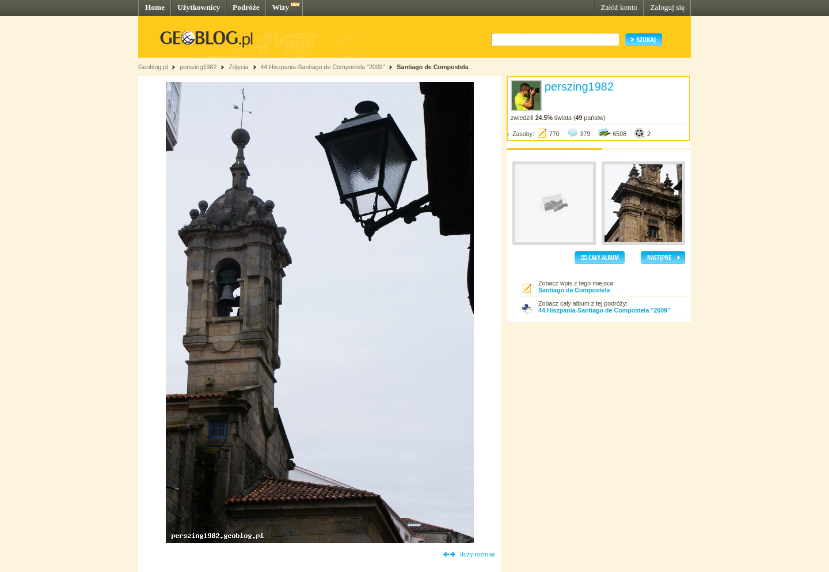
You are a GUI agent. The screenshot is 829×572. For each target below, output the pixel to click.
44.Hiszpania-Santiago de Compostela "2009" (322, 66)
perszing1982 (198, 66)
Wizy (280, 7)
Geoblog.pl (153, 66)
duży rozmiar (477, 554)
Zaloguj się (667, 7)
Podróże (246, 7)
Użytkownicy (198, 7)
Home (155, 7)
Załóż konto (618, 7)
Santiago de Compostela (432, 66)
